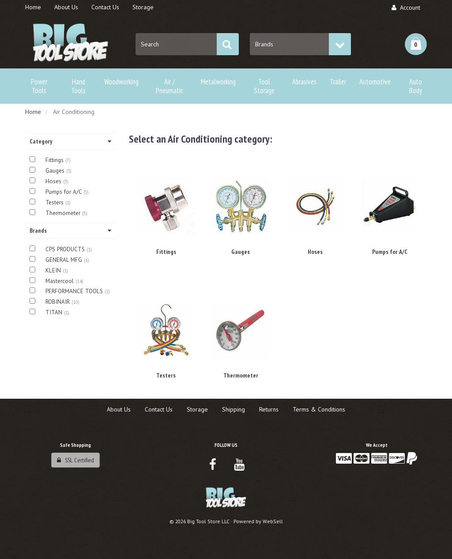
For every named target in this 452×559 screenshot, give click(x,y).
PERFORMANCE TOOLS (75, 291)
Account (406, 7)
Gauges (55, 170)
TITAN (54, 312)
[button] (416, 44)
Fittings (55, 160)
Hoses (54, 181)
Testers (55, 202)
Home (33, 112)
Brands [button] (70, 230)
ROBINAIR (58, 302)
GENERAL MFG (64, 260)
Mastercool (60, 281)
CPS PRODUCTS (66, 249)
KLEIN (54, 270)
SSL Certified (75, 460)
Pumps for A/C (64, 192)
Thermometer (63, 213)
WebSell (273, 521)
